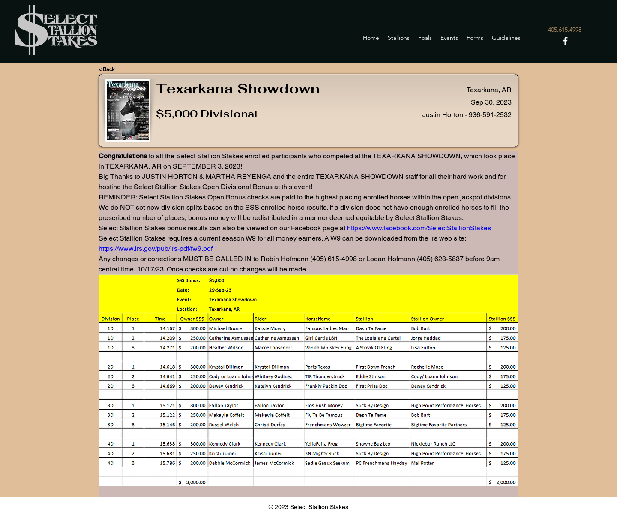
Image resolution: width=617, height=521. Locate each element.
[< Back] (116, 69)
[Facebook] (565, 41)
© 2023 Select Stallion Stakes (308, 506)
